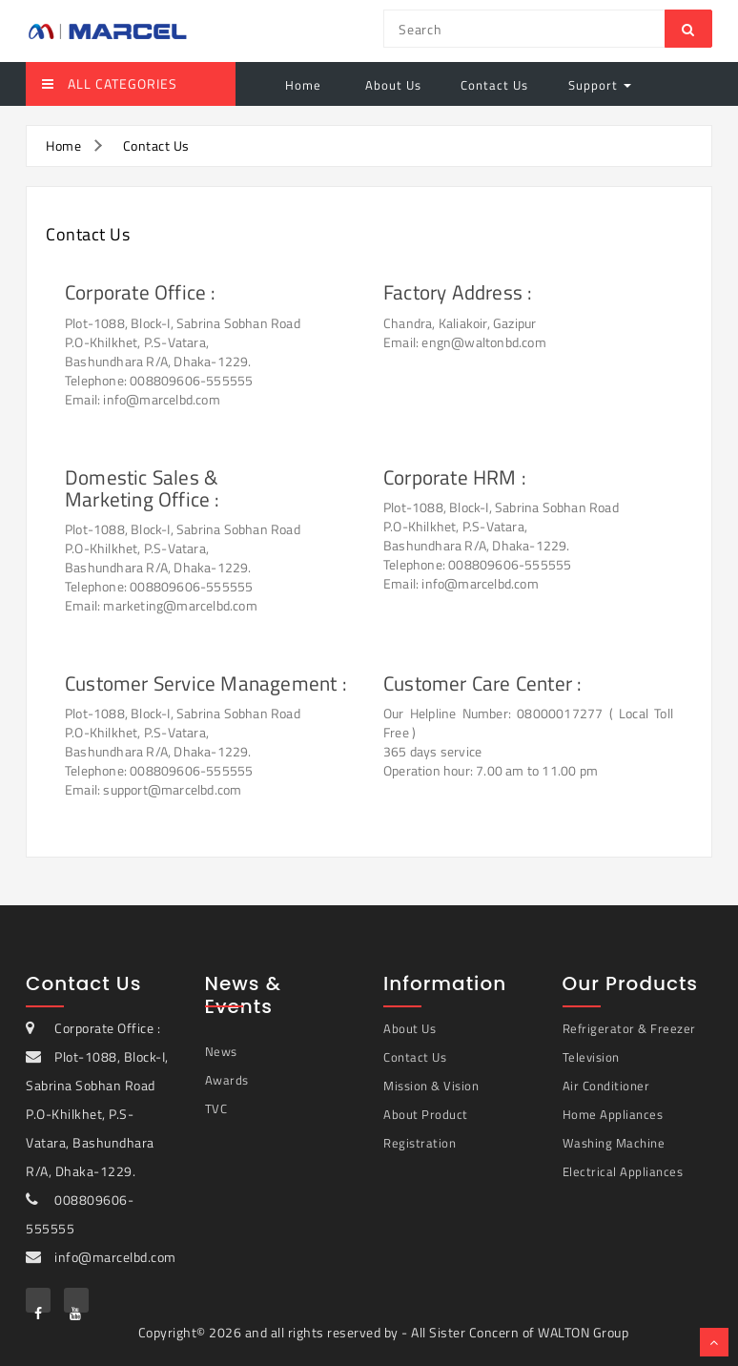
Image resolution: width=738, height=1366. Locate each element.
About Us (391, 84)
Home (303, 84)
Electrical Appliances (623, 1171)
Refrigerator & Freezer (629, 1028)
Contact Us (494, 84)
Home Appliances (613, 1114)
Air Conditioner (606, 1085)
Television (591, 1056)
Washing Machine (614, 1142)
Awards (227, 1079)
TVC (216, 1108)
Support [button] (599, 84)
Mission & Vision (431, 1085)
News (221, 1051)
